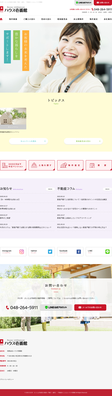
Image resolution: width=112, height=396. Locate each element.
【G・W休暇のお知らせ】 (10, 199)
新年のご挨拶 (5, 218)
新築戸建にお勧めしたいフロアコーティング (74, 218)
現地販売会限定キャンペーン (9, 132)
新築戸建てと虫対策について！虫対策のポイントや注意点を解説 (82, 199)
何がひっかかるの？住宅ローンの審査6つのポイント (77, 209)
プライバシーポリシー (7, 379)
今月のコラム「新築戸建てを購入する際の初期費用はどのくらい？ (25, 227)
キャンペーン (13, 127)
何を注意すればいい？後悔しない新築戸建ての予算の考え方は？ (82, 227)
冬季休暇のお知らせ (7, 209)
